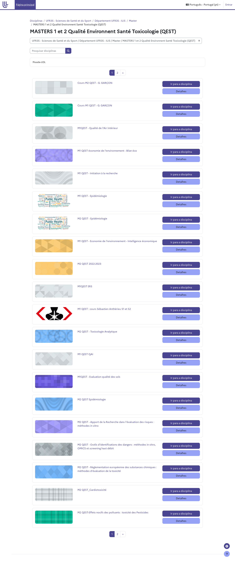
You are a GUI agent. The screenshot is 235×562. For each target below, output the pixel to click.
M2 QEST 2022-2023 (89, 263)
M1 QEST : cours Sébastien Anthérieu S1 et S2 (104, 309)
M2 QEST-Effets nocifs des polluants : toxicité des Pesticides (113, 512)
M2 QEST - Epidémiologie (92, 218)
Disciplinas (36, 20)
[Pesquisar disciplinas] (47, 51)
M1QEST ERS (89, 286)
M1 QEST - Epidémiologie (92, 195)
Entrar (228, 4)
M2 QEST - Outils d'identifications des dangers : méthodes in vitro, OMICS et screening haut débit (117, 446)
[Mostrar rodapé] (227, 554)
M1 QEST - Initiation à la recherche (98, 173)
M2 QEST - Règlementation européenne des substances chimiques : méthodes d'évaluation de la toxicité (117, 469)
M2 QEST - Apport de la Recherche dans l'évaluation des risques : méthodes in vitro (116, 423)
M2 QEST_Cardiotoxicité (92, 489)
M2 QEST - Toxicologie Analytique (97, 331)
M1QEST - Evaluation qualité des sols (99, 376)
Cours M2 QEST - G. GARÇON (95, 82)
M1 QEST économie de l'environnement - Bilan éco (107, 150)
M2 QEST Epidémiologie (92, 399)
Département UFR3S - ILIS (110, 20)
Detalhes (181, 91)
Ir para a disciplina (181, 84)
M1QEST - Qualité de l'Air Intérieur (98, 128)
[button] (203, 4)
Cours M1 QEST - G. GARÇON (95, 105)
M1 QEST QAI (89, 354)
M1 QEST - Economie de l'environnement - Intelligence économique (117, 241)
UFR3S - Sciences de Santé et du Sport (68, 20)
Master (133, 20)
